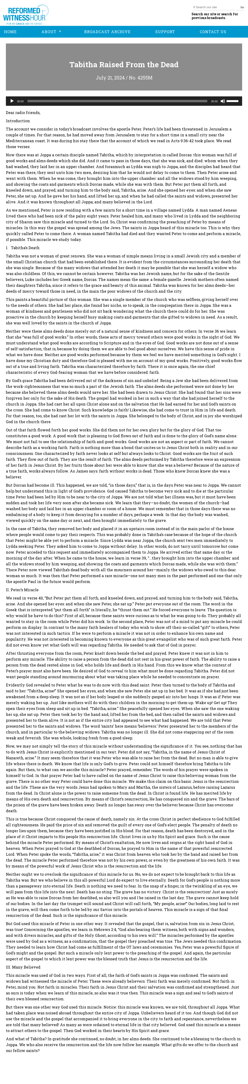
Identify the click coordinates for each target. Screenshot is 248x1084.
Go (242, 7)
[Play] (12, 101)
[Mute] (222, 101)
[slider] (118, 101)
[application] (124, 101)
